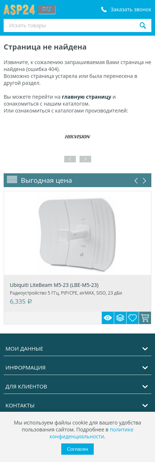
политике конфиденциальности (91, 433)
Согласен (77, 449)
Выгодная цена (46, 180)
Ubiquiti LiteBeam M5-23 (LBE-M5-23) (54, 284)
